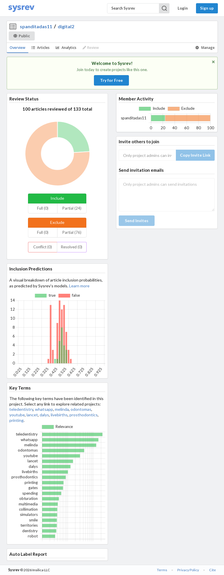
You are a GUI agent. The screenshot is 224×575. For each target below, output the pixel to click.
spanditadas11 (36, 26)
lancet (32, 414)
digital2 (66, 26)
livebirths (59, 414)
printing (16, 420)
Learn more (79, 285)
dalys (44, 414)
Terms (162, 570)
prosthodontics (83, 414)
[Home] (21, 8)
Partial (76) (71, 232)
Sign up (207, 8)
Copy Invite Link (195, 155)
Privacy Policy (188, 570)
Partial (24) (71, 208)
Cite (212, 570)
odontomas (81, 409)
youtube (17, 414)
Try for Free (111, 80)
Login (183, 8)
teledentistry (21, 409)
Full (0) (42, 208)
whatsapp (44, 409)
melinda (62, 409)
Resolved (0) (71, 247)
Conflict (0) (42, 247)
